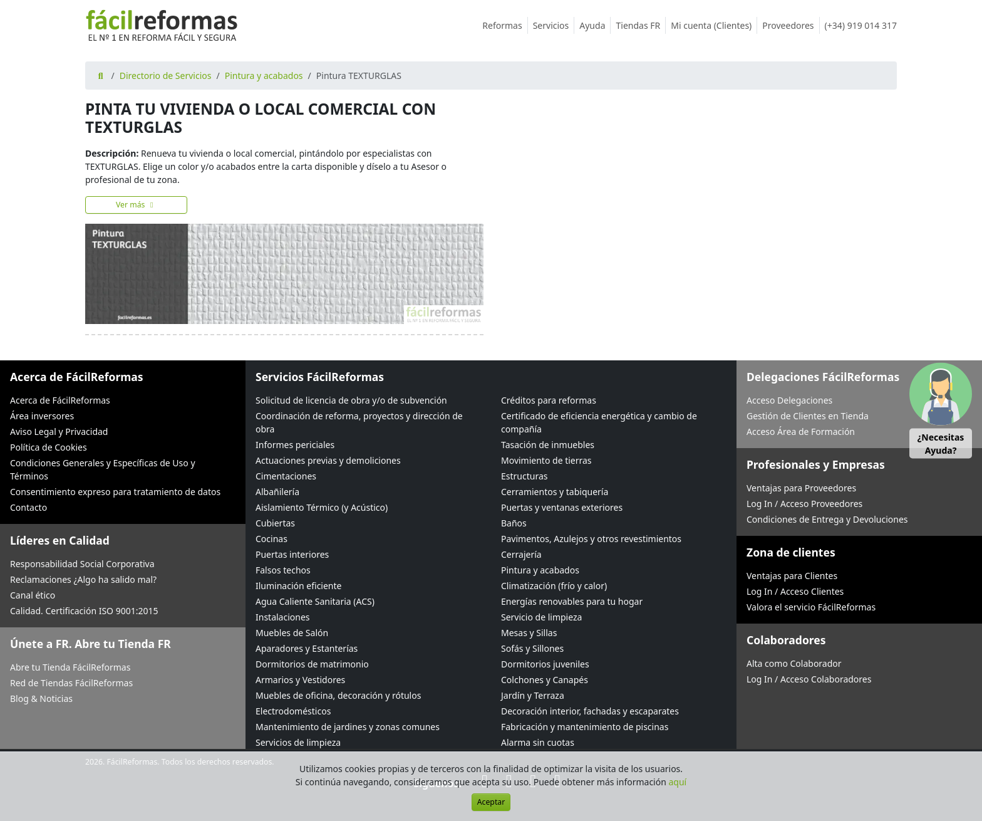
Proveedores (790, 25)
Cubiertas (275, 523)
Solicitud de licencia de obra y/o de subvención (351, 400)
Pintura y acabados (264, 75)
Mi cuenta (714, 25)
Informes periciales (295, 445)
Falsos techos (283, 570)
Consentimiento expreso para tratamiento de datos (115, 492)
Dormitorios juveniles (545, 664)
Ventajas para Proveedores (801, 488)
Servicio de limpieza (541, 617)
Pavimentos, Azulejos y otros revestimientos (591, 539)
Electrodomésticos (293, 711)
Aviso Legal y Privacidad (59, 431)
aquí (678, 782)
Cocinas (271, 539)
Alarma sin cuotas (537, 742)
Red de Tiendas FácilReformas (71, 683)
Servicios (554, 25)
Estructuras (524, 476)
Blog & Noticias (41, 698)
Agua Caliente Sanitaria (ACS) (315, 601)
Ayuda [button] (595, 25)
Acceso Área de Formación (801, 431)
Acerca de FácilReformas (60, 400)
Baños (514, 523)
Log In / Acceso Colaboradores (809, 679)
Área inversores (42, 416)
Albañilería (277, 492)
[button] (940, 411)
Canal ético (32, 595)
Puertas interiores (292, 554)
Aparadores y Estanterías (307, 648)
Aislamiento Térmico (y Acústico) (322, 507)
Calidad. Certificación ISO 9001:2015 (84, 611)
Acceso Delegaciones (789, 400)
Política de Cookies (48, 447)
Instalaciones (283, 617)
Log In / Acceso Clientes (795, 591)
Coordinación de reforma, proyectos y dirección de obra (359, 422)
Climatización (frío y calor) (554, 586)
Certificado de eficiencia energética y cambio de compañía (599, 422)
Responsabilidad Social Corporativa (82, 564)
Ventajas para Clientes (792, 576)
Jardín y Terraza (532, 695)
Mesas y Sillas (529, 633)
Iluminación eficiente (298, 586)
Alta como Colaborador (794, 663)
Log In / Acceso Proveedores (804, 504)
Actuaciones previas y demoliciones (328, 460)
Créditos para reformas (548, 400)
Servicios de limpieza (298, 742)
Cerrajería (521, 554)
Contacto (28, 507)
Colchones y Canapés (544, 680)
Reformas (504, 25)
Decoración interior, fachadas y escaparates (590, 711)
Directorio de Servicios (166, 75)
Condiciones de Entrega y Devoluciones (827, 519)
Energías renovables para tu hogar (572, 601)
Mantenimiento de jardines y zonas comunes (348, 727)
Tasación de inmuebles (547, 445)
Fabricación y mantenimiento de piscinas (584, 727)
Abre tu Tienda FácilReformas (70, 667)
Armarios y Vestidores (300, 680)
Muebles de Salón (292, 633)
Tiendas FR (641, 25)
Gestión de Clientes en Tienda (808, 416)
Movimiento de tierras (546, 460)
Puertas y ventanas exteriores (562, 507)
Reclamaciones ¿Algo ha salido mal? (83, 579)
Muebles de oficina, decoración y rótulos (338, 695)
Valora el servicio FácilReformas (811, 607)
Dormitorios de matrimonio (312, 664)
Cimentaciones (286, 476)
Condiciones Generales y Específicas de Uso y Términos (102, 469)
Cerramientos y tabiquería (554, 492)
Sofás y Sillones (532, 648)
